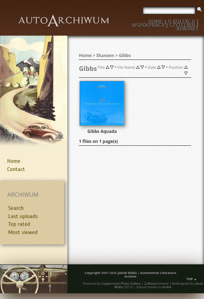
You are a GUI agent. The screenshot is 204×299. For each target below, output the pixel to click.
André (166, 287)
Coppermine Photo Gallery (121, 283)
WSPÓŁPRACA (148, 25)
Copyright (92, 272)
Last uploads (23, 216)
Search (16, 208)
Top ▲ (192, 279)
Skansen (105, 55)
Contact (16, 169)
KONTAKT (187, 28)
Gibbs (125, 55)
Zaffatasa (151, 283)
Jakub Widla (127, 272)
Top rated (19, 224)
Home (13, 161)
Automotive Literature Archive (150, 274)
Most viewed (22, 232)
